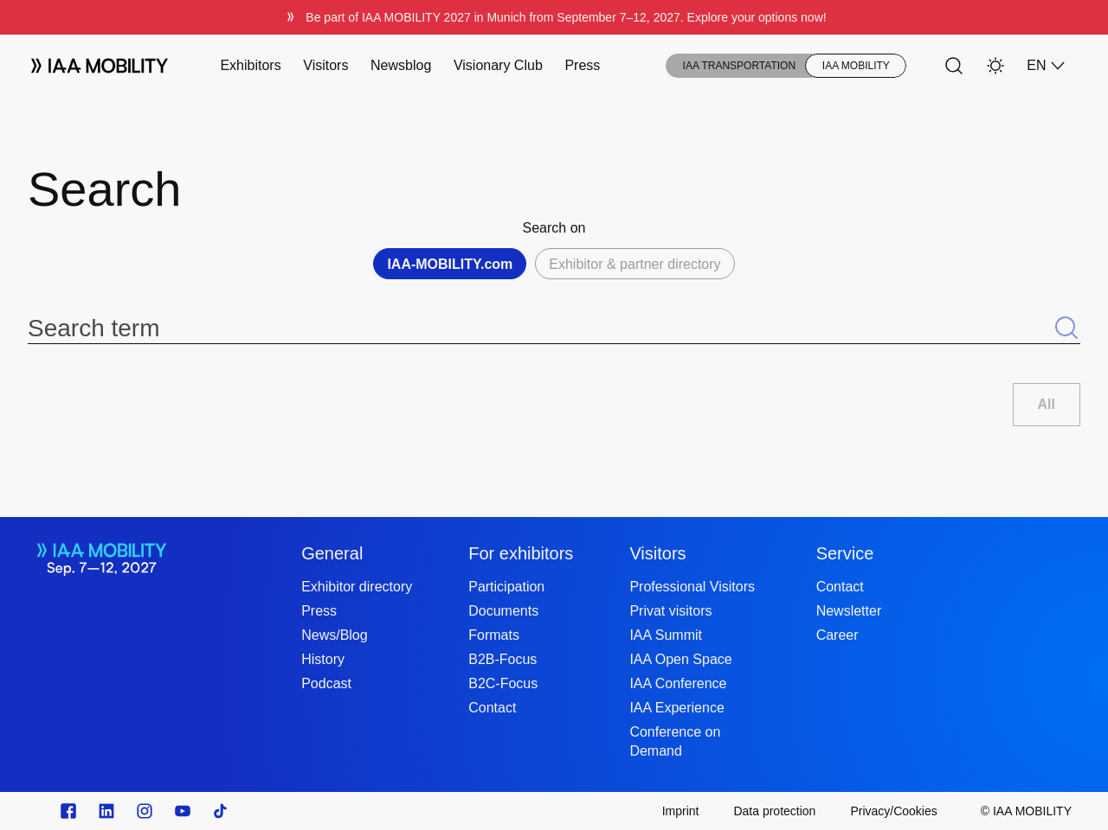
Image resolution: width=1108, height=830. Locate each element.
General (332, 553)
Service (845, 553)
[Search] (954, 65)
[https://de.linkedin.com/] (106, 811)
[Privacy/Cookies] (893, 811)
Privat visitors (670, 610)
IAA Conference (677, 683)
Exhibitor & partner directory (634, 264)
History (323, 659)
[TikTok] (221, 811)
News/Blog (334, 635)
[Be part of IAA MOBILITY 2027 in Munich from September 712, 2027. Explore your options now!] (554, 17)
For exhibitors (520, 553)
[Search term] (540, 328)
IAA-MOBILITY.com (449, 264)
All (1046, 404)
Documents (503, 610)
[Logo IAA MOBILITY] (100, 66)
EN (1046, 65)
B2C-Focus (503, 683)
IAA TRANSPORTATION (739, 66)
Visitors (325, 65)
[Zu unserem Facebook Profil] (68, 811)
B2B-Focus (502, 659)
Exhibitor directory (356, 586)
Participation (506, 586)
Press (582, 65)
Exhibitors (250, 65)
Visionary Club (498, 65)
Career (837, 635)
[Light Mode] (995, 65)
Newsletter (849, 610)
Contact (492, 707)
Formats (493, 635)
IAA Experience (676, 707)
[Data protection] (774, 811)
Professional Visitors (692, 586)
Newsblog (400, 65)
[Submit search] (1066, 328)
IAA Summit (665, 635)
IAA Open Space (680, 659)
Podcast (326, 683)
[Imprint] (680, 811)
